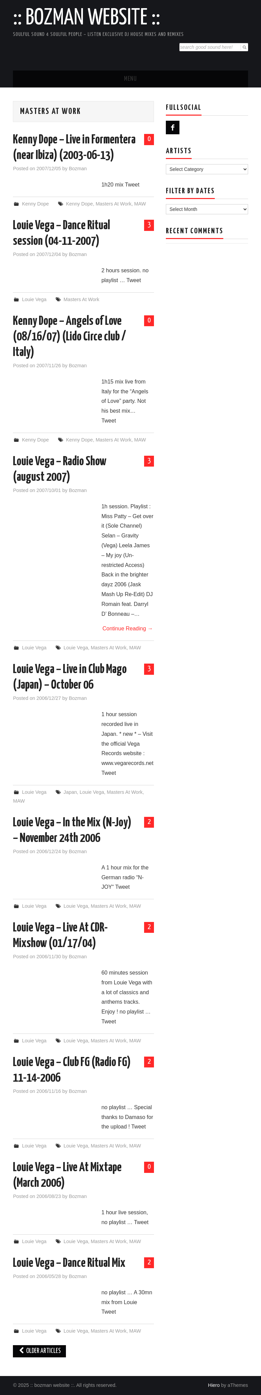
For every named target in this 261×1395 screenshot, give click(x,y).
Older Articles (39, 1351)
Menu (130, 79)
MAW (140, 204)
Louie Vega (34, 299)
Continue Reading (127, 628)
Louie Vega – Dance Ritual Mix (69, 1263)
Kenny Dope (35, 204)
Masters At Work (113, 204)
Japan (70, 792)
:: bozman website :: (86, 18)
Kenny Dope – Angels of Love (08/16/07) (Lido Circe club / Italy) (69, 337)
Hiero (214, 1385)
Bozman (78, 168)
